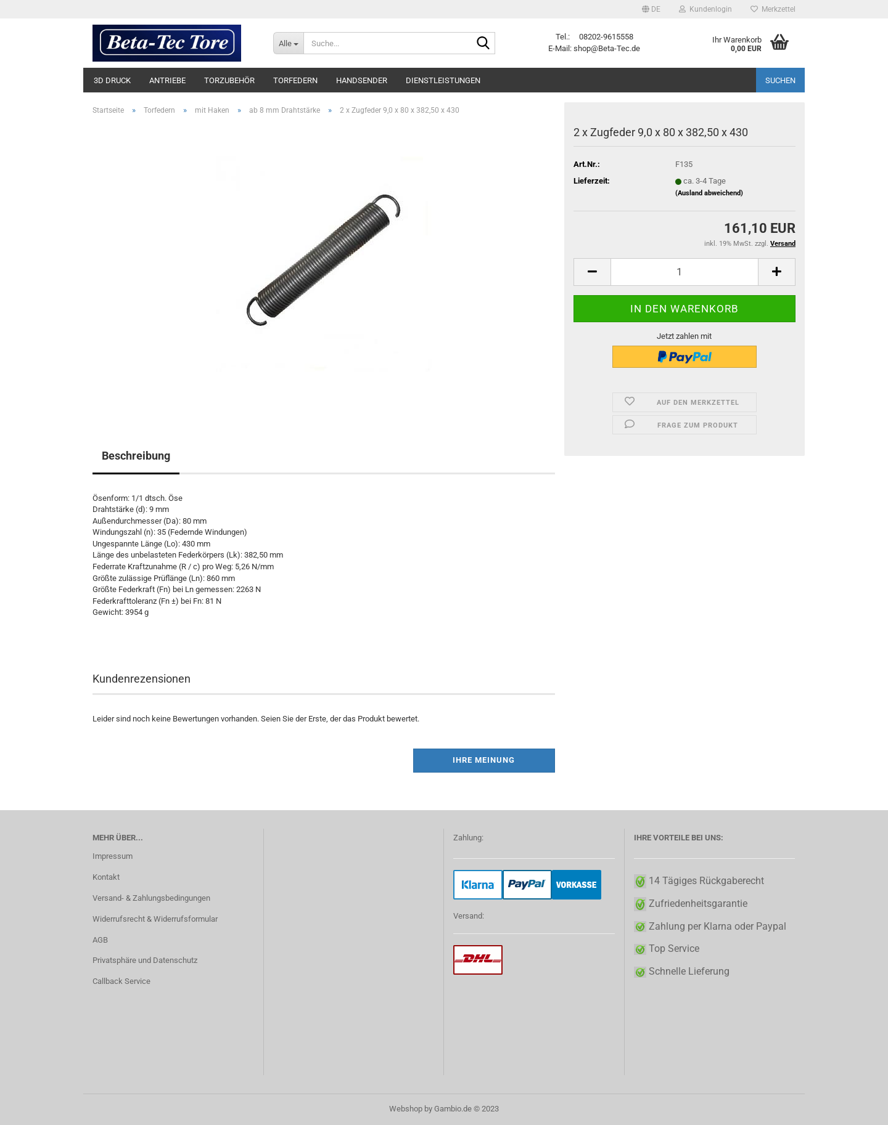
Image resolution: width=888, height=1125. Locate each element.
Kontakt (106, 877)
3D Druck (112, 80)
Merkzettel (773, 9)
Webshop (405, 1108)
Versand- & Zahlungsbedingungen (151, 898)
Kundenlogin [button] (705, 9)
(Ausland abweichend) (709, 193)
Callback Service (121, 981)
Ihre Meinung (484, 760)
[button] (651, 9)
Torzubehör (229, 80)
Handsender (361, 80)
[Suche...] (288, 43)
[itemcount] (684, 272)
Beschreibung (136, 455)
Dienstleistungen (443, 80)
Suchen (780, 80)
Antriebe (167, 80)
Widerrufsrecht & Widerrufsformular (155, 919)
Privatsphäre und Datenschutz (144, 960)
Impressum (112, 856)
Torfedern (295, 80)
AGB (100, 939)
